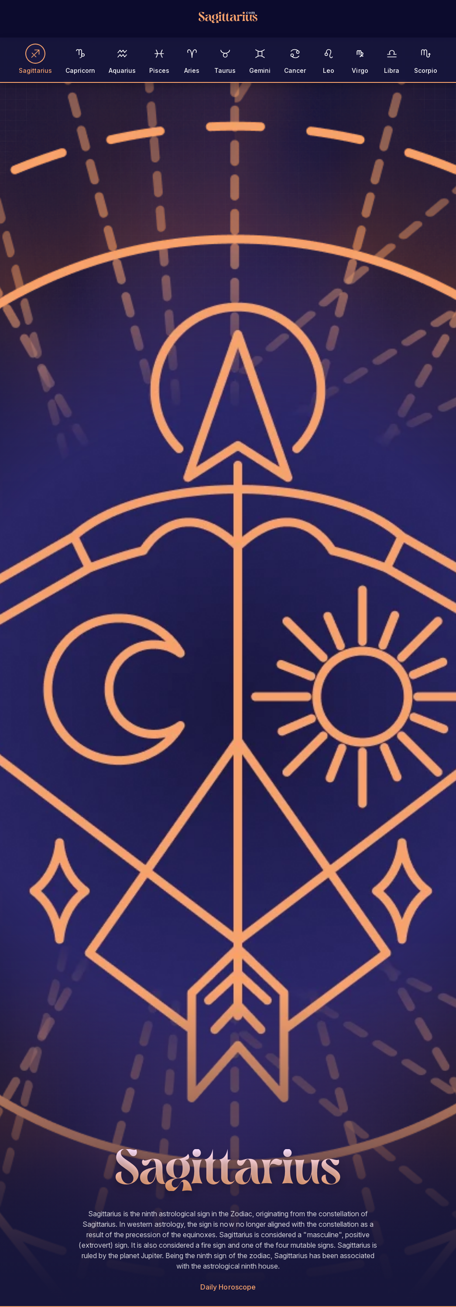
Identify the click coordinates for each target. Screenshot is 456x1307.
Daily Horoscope (228, 1287)
